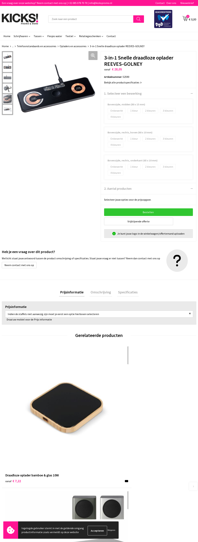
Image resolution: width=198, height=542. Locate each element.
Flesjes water (54, 36)
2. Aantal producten (118, 188)
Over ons (171, 3)
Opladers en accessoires (73, 46)
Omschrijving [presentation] (101, 292)
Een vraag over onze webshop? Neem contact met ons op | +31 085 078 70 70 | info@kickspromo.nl (57, 3)
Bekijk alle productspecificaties (122, 82)
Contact (160, 3)
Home (6, 36)
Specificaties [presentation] (125, 292)
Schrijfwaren (21, 36)
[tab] (74, 293)
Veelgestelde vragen (66, 461)
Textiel (69, 36)
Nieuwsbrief (187, 3)
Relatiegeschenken (90, 36)
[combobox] (90, 19)
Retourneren (110, 466)
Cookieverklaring (160, 461)
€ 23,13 (62, 406)
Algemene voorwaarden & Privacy (170, 456)
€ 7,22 (13, 406)
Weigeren (111, 530)
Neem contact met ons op (19, 265)
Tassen (38, 36)
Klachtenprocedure (66, 471)
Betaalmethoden (113, 461)
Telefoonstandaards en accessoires (36, 46)
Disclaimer (157, 466)
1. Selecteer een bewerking (123, 93)
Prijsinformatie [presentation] (74, 292)
